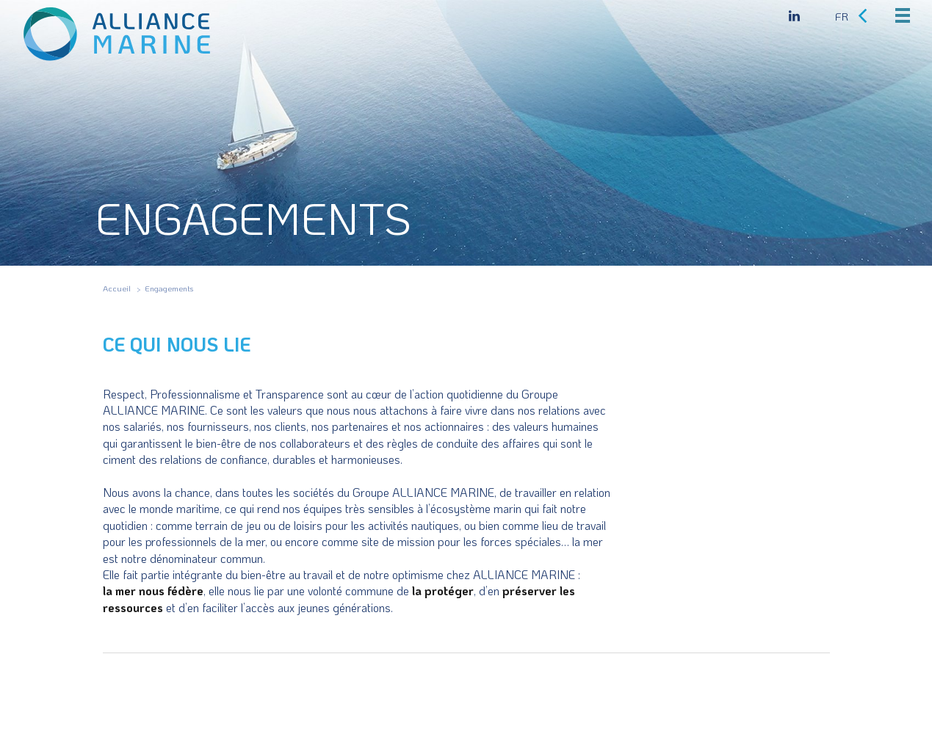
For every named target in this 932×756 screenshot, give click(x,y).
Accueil (117, 288)
